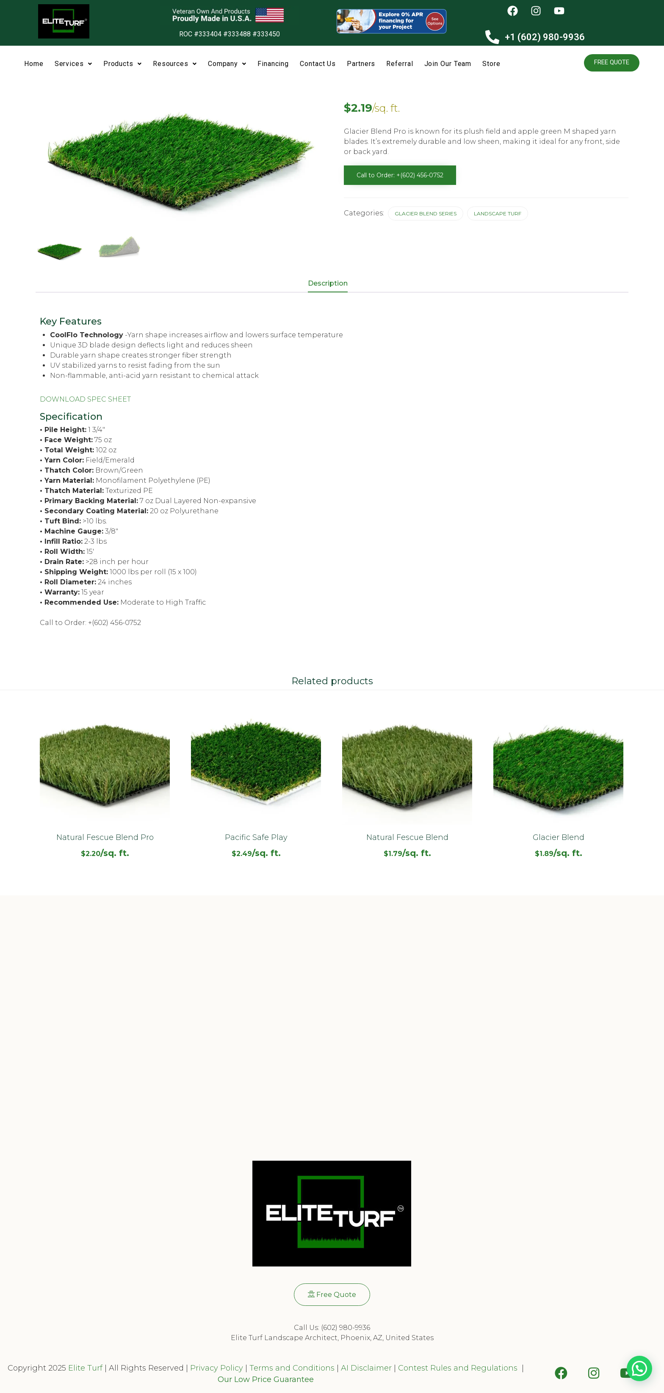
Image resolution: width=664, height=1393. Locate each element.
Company (227, 64)
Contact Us (318, 64)
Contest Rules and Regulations (459, 1368)
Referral (399, 64)
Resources (175, 64)
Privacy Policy (215, 1368)
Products (122, 64)
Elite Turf (85, 1368)
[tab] (332, 283)
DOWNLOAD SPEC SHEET (85, 399)
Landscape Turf (497, 213)
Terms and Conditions (292, 1368)
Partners (361, 64)
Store (491, 64)
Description (328, 283)
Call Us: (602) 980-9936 (332, 1328)
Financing (273, 64)
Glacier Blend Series (425, 213)
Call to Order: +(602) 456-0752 (400, 175)
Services (73, 64)
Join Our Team (448, 64)
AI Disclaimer (366, 1368)
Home (34, 64)
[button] (73, 64)
